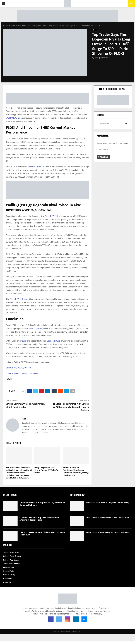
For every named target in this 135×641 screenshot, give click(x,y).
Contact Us (7, 579)
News (94, 30)
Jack (96, 58)
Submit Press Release (12, 556)
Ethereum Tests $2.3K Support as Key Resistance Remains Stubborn (42, 503)
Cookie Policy (9, 571)
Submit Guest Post (11, 552)
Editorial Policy (9, 567)
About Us (7, 582)
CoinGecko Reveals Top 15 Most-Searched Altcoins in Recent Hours (39, 518)
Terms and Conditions (12, 564)
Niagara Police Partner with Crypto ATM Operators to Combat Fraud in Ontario (71, 407)
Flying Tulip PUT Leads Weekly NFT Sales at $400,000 (107, 532)
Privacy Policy (9, 575)
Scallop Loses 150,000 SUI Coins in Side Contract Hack (107, 517)
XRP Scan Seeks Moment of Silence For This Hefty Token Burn (42, 533)
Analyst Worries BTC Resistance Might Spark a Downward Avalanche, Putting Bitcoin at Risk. (76, 471)
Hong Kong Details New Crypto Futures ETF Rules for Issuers (46, 470)
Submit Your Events (11, 560)
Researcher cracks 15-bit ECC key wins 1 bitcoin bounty (107, 502)
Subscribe (103, 157)
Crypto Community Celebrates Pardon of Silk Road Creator (25, 405)
